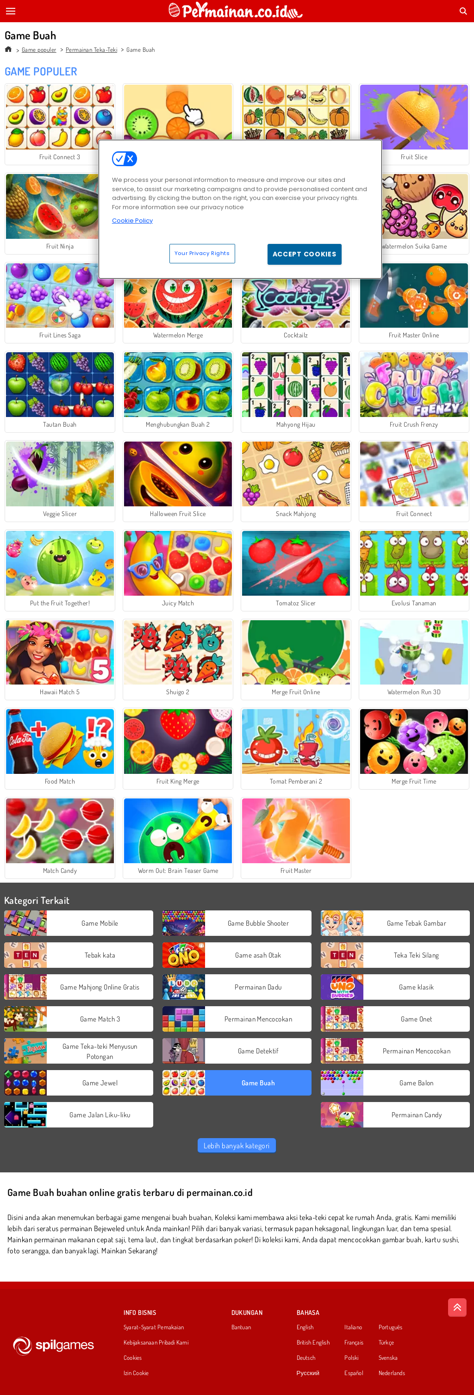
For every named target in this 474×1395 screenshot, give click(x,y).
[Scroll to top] (457, 1307)
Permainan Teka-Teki (91, 49)
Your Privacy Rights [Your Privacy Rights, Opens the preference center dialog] (202, 253)
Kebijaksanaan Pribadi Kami (156, 1342)
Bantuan (241, 1327)
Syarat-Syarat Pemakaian (154, 1327)
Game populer (39, 49)
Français (353, 1342)
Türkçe (386, 1342)
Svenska (388, 1358)
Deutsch (306, 1358)
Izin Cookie (136, 1373)
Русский (308, 1373)
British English (313, 1342)
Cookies (133, 1358)
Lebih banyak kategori (236, 1145)
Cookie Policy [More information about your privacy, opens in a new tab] (132, 220)
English (305, 1327)
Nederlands (392, 1373)
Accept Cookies (305, 254)
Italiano (353, 1327)
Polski (351, 1358)
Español (353, 1373)
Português (391, 1327)
